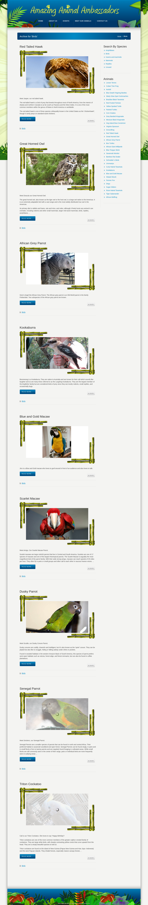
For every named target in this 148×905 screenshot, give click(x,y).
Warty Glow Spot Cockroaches (117, 96)
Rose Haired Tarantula (114, 190)
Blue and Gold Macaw (35, 416)
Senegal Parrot (30, 688)
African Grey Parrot (33, 243)
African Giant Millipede (114, 147)
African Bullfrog (111, 197)
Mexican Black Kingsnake (115, 120)
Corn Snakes (111, 113)
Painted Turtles (111, 110)
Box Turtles (110, 143)
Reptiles (109, 64)
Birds (23, 128)
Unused (108, 67)
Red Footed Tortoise (113, 103)
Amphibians (110, 50)
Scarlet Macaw (30, 498)
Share (91, 120)
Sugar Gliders (111, 187)
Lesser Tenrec (111, 83)
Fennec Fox (110, 180)
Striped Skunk (111, 177)
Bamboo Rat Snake (113, 157)
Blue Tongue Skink (113, 150)
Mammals (109, 60)
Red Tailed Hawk (31, 46)
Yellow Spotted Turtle (113, 106)
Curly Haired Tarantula (114, 167)
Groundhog (110, 130)
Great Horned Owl (32, 143)
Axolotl (108, 89)
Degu (108, 184)
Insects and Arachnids (114, 57)
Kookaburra (28, 327)
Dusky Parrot (28, 591)
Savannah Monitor (112, 153)
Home (119, 36)
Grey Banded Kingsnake (115, 116)
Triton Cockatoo (30, 784)
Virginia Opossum (112, 126)
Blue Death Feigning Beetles (116, 93)
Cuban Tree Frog (112, 86)
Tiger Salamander (112, 194)
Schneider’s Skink (112, 160)
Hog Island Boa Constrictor (115, 123)
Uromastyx (110, 163)
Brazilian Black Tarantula (115, 99)
